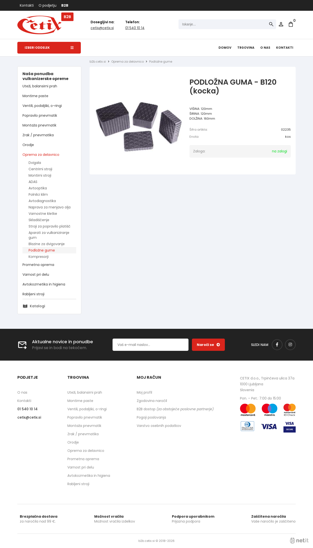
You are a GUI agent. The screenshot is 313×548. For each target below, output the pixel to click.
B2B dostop (175, 409)
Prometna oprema (38, 264)
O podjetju (47, 5)
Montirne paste (35, 95)
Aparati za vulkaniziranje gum (49, 235)
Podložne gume (42, 250)
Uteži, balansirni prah (39, 86)
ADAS (33, 181)
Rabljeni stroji (33, 294)
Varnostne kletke (43, 213)
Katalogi (37, 306)
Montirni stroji (40, 175)
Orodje (28, 144)
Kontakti (27, 5)
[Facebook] (277, 344)
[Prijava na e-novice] (208, 345)
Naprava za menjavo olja (50, 207)
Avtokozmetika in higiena (43, 284)
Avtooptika (38, 188)
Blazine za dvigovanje (47, 243)
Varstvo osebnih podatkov (159, 425)
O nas (265, 48)
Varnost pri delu (35, 274)
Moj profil (144, 392)
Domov (225, 48)
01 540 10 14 (135, 27)
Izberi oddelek (49, 48)
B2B (64, 5)
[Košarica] (291, 24)
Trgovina (245, 48)
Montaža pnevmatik (39, 125)
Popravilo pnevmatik (39, 115)
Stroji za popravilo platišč (50, 226)
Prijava (281, 24)
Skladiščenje (39, 219)
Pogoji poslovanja (151, 417)
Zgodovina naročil (152, 400)
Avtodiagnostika (42, 200)
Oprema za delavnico (40, 154)
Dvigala (35, 162)
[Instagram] (290, 344)
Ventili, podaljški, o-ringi (42, 105)
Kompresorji (39, 256)
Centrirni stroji (40, 169)
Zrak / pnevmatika (38, 135)
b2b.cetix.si (98, 61)
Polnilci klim (38, 194)
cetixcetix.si (102, 27)
